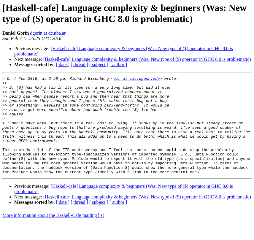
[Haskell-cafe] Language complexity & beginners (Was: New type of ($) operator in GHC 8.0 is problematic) (147, 59)
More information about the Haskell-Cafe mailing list (53, 234)
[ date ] (62, 64)
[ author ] (118, 64)
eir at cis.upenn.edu (136, 79)
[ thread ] (79, 64)
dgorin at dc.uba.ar (48, 33)
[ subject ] (98, 64)
